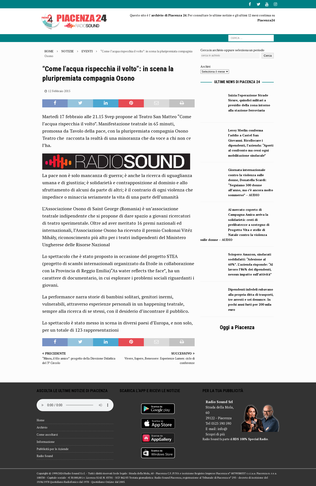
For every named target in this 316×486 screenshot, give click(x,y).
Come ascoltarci (47, 434)
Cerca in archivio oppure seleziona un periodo (232, 49)
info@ (222, 428)
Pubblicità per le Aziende (53, 448)
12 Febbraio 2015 (59, 91)
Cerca (268, 55)
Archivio (42, 427)
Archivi (205, 66)
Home (41, 420)
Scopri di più (215, 433)
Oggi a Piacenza (237, 327)
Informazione (46, 441)
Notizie (67, 51)
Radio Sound (45, 455)
